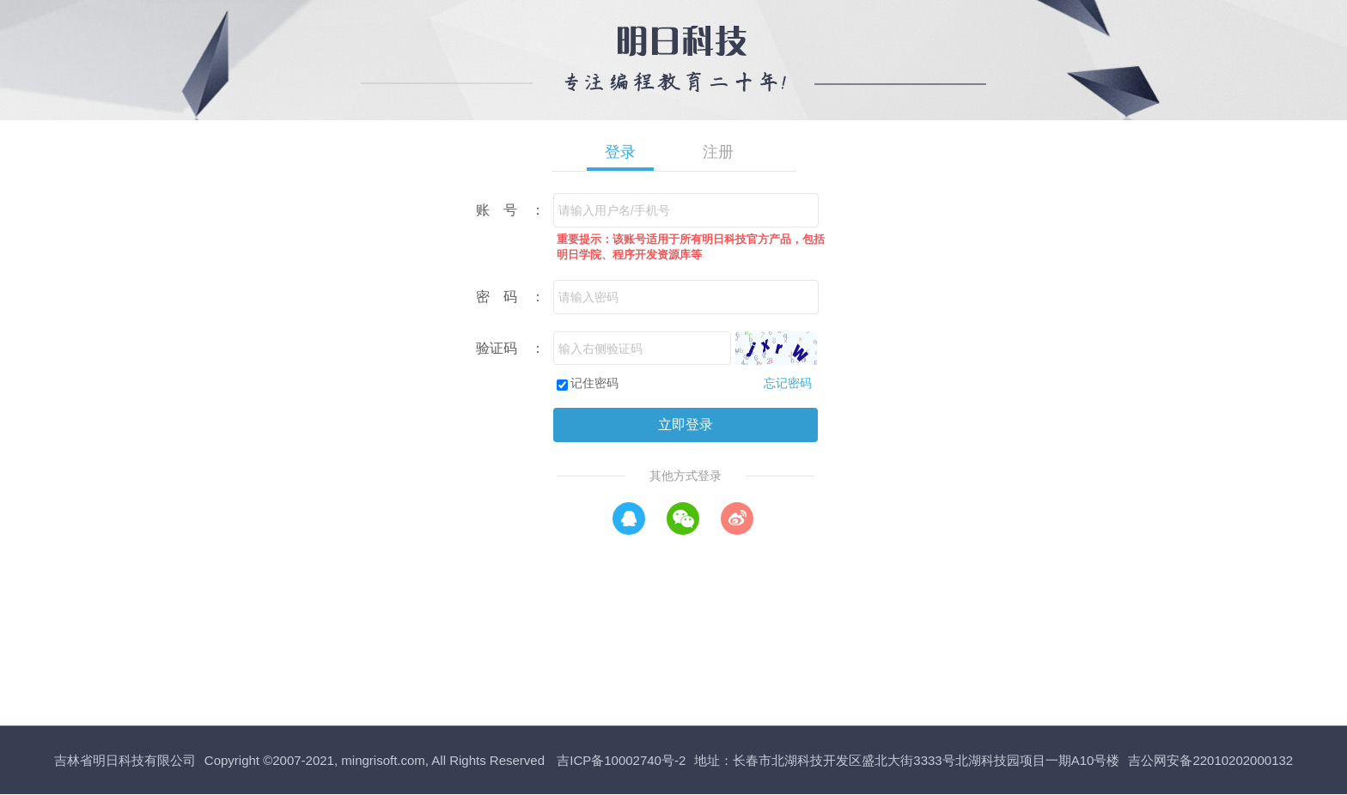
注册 (718, 152)
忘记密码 (788, 383)
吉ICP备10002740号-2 (621, 760)
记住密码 (594, 383)
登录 (620, 152)
